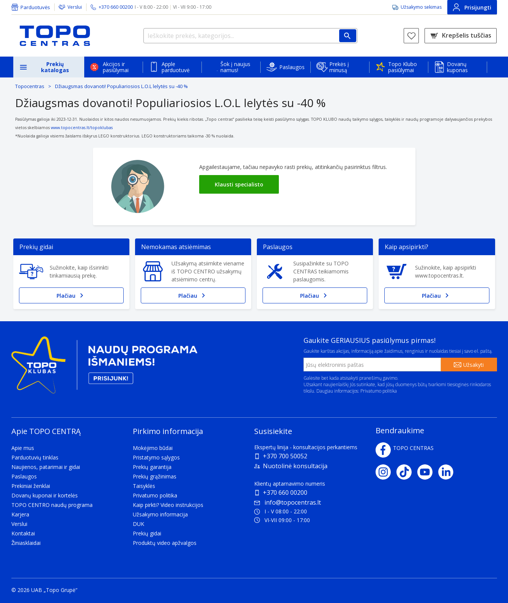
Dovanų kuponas (457, 67)
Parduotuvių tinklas (34, 457)
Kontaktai (23, 533)
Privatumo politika (378, 391)
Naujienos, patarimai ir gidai (45, 467)
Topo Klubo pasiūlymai (402, 67)
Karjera (20, 514)
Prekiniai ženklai (30, 486)
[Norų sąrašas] (411, 35)
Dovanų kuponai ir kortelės (44, 495)
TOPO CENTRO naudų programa (52, 505)
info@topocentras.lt (287, 502)
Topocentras (29, 86)
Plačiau (71, 295)
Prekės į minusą (339, 67)
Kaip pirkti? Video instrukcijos (168, 505)
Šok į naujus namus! (235, 67)
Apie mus (22, 448)
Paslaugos (292, 67)
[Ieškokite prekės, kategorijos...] (250, 35)
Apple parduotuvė (176, 67)
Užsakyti (473, 364)
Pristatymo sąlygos (156, 457)
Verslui (75, 7)
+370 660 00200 (285, 492)
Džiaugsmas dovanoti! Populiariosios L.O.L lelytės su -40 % (121, 86)
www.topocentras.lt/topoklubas (82, 127)
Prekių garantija (152, 467)
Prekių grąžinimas (154, 476)
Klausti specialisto (239, 184)
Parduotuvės (35, 7)
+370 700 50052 (285, 456)
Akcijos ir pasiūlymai (116, 67)
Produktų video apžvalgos (165, 543)
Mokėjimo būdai (153, 448)
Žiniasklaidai (26, 543)
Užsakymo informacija (160, 514)
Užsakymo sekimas (421, 7)
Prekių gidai (147, 533)
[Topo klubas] (104, 368)
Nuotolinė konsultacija (295, 466)
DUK (138, 524)
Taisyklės (144, 486)
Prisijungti (472, 7)
